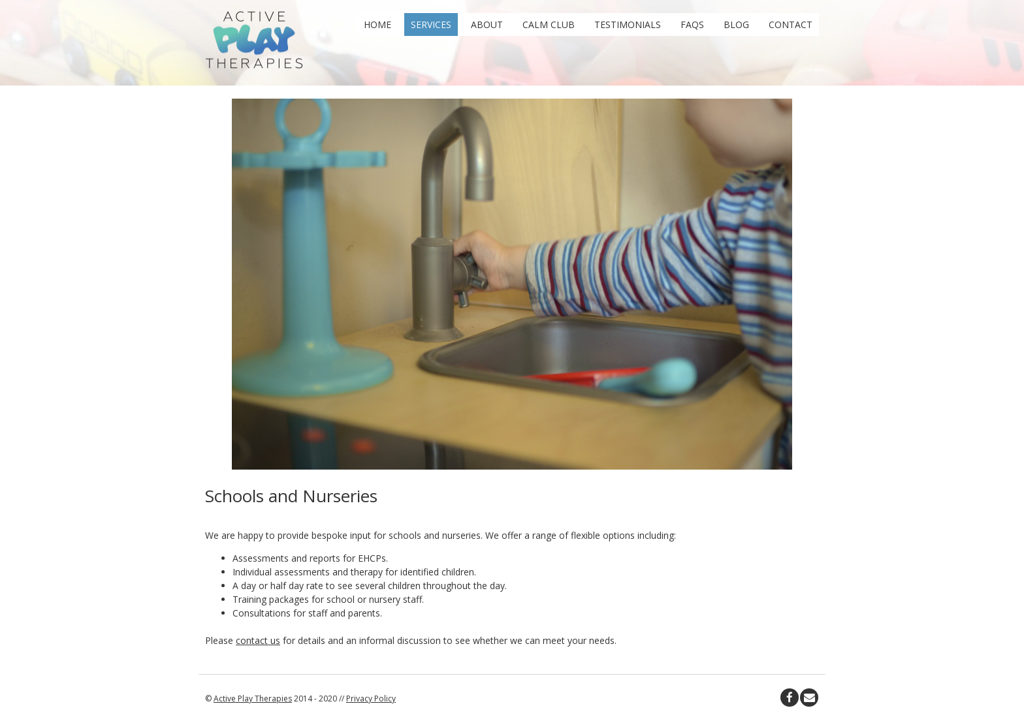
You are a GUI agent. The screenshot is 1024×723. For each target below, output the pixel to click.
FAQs (692, 24)
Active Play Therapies (253, 698)
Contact (790, 24)
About (487, 24)
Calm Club (548, 24)
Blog (736, 24)
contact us (258, 640)
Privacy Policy (371, 698)
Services (431, 24)
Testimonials (627, 24)
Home (377, 24)
